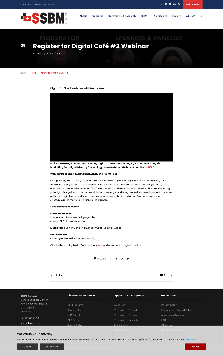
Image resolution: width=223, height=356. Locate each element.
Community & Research (122, 16)
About (83, 16)
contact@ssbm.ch (30, 323)
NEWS (50, 53)
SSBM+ (145, 16)
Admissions (160, 16)
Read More (191, 339)
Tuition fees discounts (126, 320)
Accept (195, 346)
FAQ (163, 320)
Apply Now (120, 305)
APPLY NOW (192, 4)
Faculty (176, 16)
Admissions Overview (173, 315)
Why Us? (191, 16)
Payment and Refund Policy (176, 310)
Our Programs (75, 305)
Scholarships (121, 325)
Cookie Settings (51, 346)
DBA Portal (73, 320)
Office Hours (168, 325)
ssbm (40, 53)
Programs (97, 16)
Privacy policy (169, 305)
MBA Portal (73, 315)
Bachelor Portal (76, 310)
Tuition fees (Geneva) (126, 315)
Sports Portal (74, 325)
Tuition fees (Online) (125, 310)
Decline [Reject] (27, 346)
